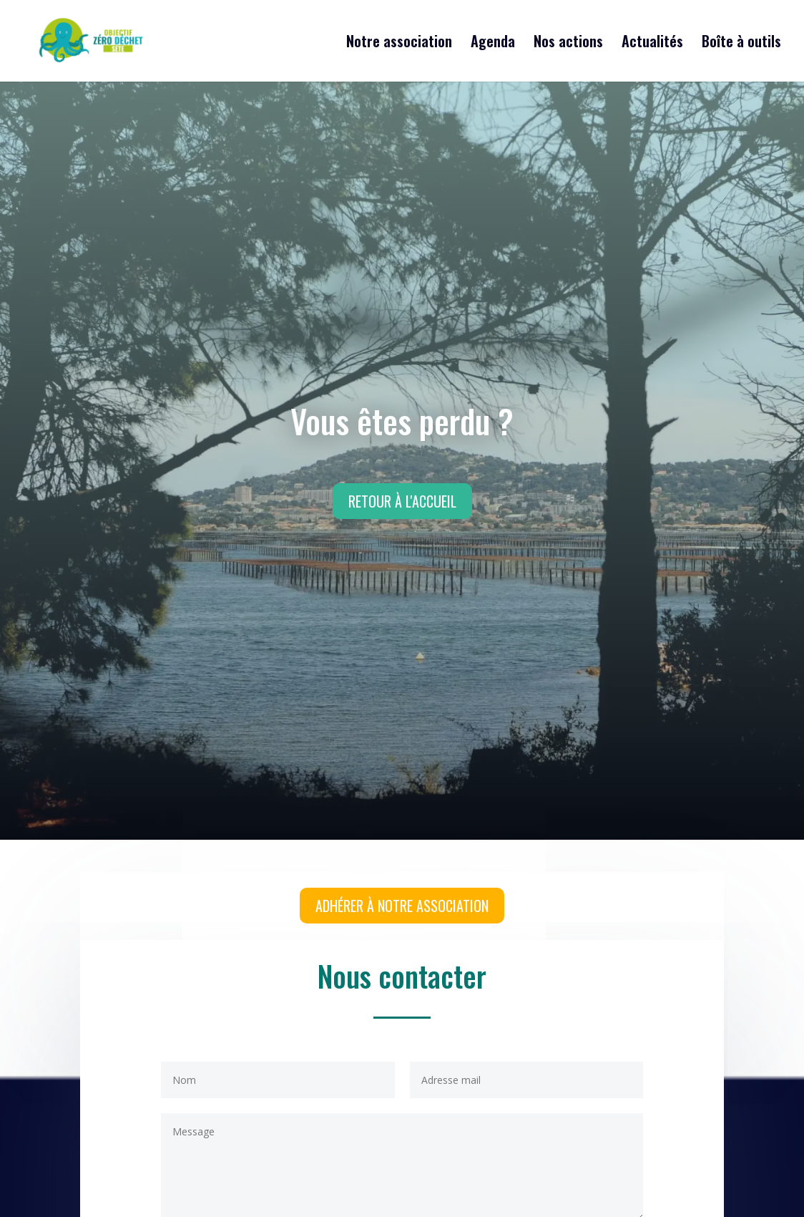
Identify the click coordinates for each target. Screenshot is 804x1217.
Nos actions (568, 44)
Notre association (399, 44)
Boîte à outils (741, 44)
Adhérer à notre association (402, 905)
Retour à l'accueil (402, 501)
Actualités (652, 44)
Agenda (493, 44)
